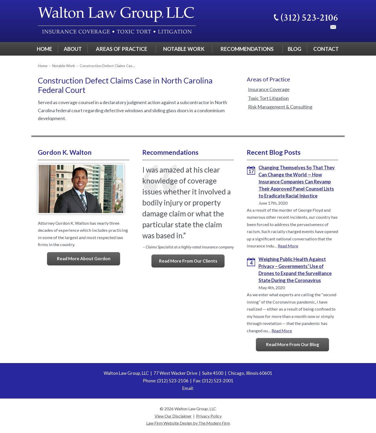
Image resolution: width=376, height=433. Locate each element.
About (73, 49)
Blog (294, 49)
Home (44, 49)
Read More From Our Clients (188, 261)
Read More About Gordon (83, 258)
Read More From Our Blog (292, 344)
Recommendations (247, 49)
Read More (288, 245)
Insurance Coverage (269, 89)
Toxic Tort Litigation (268, 98)
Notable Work (183, 49)
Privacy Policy (209, 415)
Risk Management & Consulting (280, 107)
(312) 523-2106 (309, 17)
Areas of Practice (121, 49)
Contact (326, 49)
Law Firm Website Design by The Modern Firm (188, 422)
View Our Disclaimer (173, 415)
